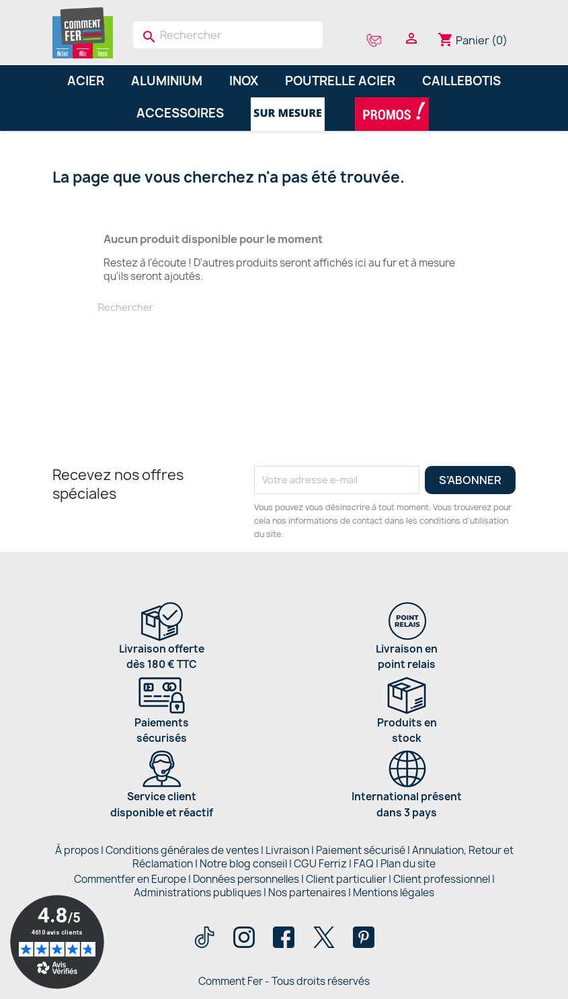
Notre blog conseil (243, 864)
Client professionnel (441, 879)
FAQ (364, 864)
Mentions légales (393, 893)
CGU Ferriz (320, 864)
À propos (77, 850)
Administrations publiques (197, 893)
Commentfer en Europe (130, 879)
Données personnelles (246, 879)
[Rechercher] (228, 34)
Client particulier (346, 879)
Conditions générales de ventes (182, 850)
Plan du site (408, 864)
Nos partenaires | (310, 893)
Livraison (287, 850)
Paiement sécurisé (360, 850)
